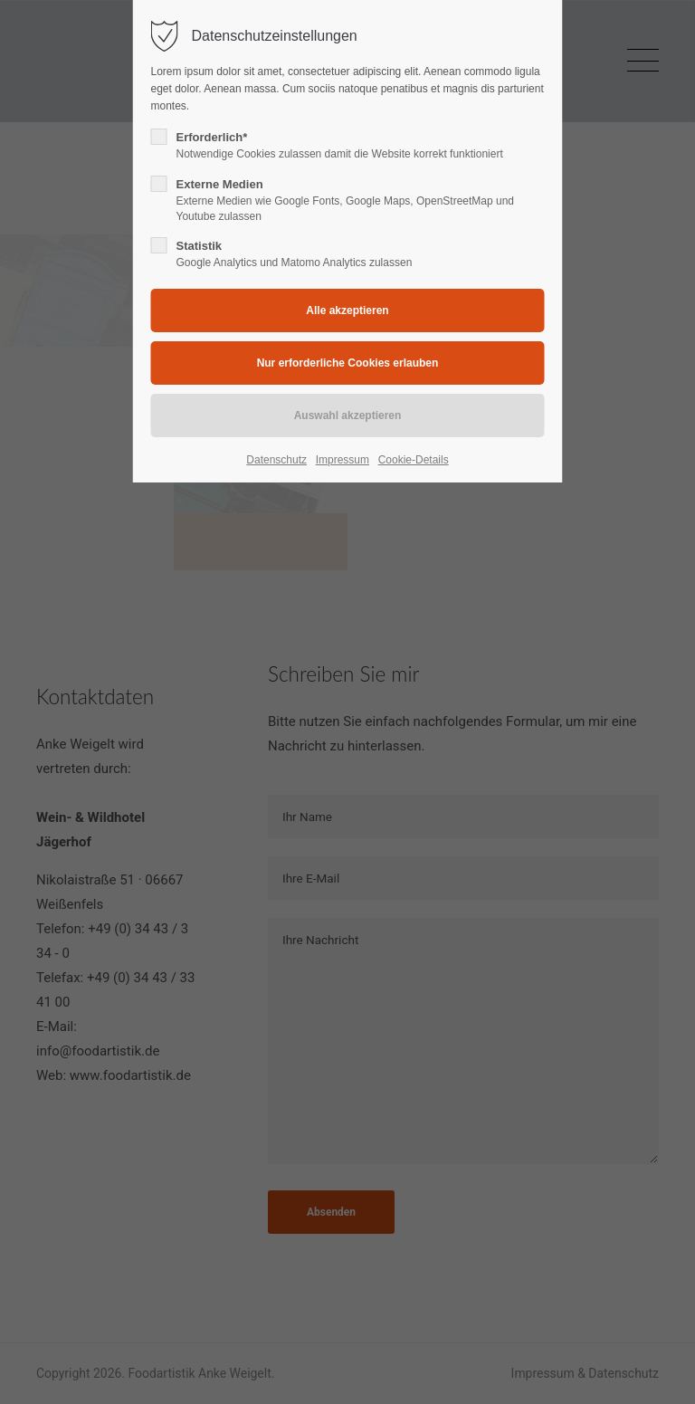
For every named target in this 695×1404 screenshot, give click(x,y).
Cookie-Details (413, 460)
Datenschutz (276, 460)
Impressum (342, 460)
